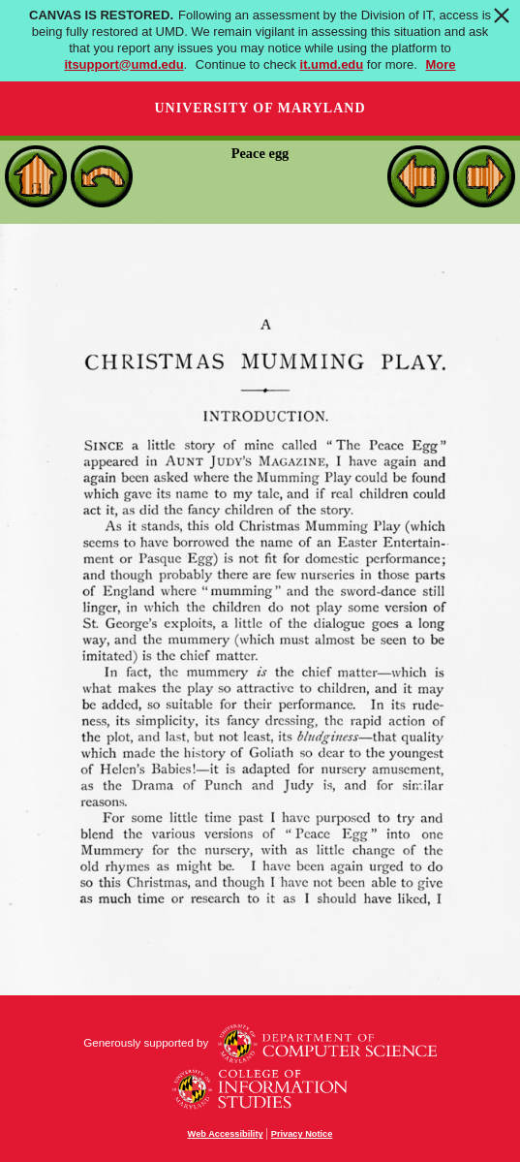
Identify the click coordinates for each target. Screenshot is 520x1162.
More (441, 64)
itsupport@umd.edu (123, 64)
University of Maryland (259, 108)
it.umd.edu (332, 64)
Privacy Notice (302, 1134)
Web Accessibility (225, 1134)
